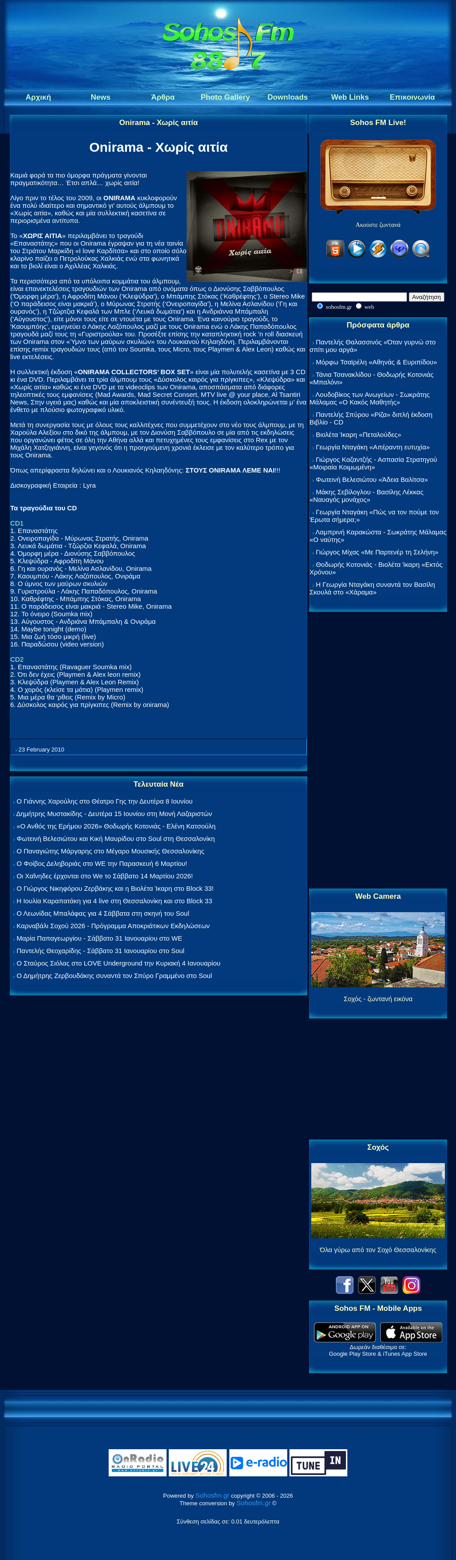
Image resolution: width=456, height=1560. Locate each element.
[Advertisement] (378, 750)
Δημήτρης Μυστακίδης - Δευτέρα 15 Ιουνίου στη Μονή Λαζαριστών (114, 813)
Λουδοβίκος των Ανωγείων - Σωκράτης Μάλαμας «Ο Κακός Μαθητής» (369, 398)
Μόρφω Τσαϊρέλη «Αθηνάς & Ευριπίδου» (376, 362)
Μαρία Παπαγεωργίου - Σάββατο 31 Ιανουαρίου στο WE (99, 938)
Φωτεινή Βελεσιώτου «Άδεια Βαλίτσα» (372, 479)
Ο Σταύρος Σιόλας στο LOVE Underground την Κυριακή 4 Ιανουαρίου (118, 963)
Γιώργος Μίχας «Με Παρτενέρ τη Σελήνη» (377, 552)
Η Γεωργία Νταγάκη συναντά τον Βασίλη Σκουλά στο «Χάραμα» (372, 588)
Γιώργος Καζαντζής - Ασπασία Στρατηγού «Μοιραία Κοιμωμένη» (373, 463)
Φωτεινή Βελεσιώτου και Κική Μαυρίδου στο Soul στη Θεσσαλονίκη (115, 838)
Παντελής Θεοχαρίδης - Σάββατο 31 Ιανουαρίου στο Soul (100, 950)
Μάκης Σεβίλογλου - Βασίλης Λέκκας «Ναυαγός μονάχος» (366, 495)
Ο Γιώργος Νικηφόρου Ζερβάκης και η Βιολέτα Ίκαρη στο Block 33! (115, 888)
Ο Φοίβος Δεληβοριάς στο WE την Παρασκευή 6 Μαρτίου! (101, 863)
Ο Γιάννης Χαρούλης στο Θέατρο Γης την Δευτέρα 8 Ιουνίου (104, 801)
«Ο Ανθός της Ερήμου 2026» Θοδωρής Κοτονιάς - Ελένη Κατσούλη (116, 826)
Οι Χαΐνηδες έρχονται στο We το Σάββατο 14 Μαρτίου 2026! (104, 876)
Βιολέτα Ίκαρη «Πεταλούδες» (358, 434)
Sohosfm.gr (212, 1495)
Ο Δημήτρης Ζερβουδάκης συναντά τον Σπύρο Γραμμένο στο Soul (114, 975)
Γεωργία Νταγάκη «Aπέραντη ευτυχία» (373, 447)
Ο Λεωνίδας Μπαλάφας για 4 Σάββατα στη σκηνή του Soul (102, 913)
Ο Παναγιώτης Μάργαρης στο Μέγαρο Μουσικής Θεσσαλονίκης (110, 851)
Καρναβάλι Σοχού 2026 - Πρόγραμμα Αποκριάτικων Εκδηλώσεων (113, 926)
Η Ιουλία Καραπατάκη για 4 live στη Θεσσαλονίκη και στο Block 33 (114, 901)
